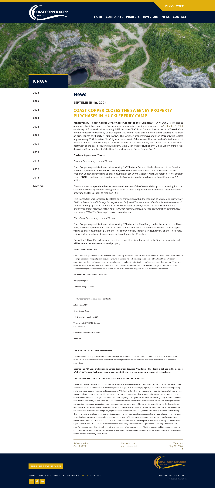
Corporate (114, 17)
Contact (179, 17)
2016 (36, 177)
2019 (36, 152)
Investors (150, 17)
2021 (36, 135)
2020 (36, 143)
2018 (36, 160)
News (166, 17)
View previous (91, 444)
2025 (36, 101)
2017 (36, 169)
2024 (36, 109)
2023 (36, 118)
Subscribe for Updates (46, 466)
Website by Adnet (177, 478)
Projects (133, 17)
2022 (36, 126)
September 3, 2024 (173, 126)
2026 (36, 92)
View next (165, 446)
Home (98, 17)
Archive (38, 186)
